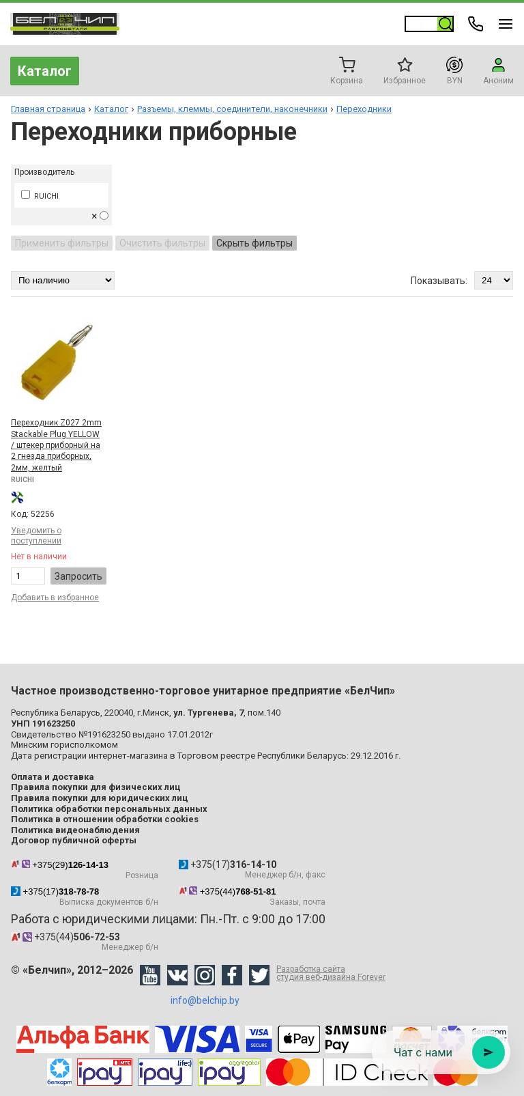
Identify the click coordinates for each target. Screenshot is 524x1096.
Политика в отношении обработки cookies (105, 819)
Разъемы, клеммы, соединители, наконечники (232, 108)
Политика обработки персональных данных (109, 809)
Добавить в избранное (55, 597)
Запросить (78, 576)
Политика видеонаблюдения (75, 830)
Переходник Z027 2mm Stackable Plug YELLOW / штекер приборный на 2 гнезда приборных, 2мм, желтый (56, 445)
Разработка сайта (330, 973)
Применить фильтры (61, 243)
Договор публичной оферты (73, 840)
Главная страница (48, 108)
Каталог (45, 71)
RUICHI (40, 196)
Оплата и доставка (52, 777)
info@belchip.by (205, 1000)
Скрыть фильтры (254, 243)
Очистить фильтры (162, 243)
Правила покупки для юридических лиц (99, 798)
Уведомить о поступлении (36, 536)
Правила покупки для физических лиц (96, 787)
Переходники (364, 108)
